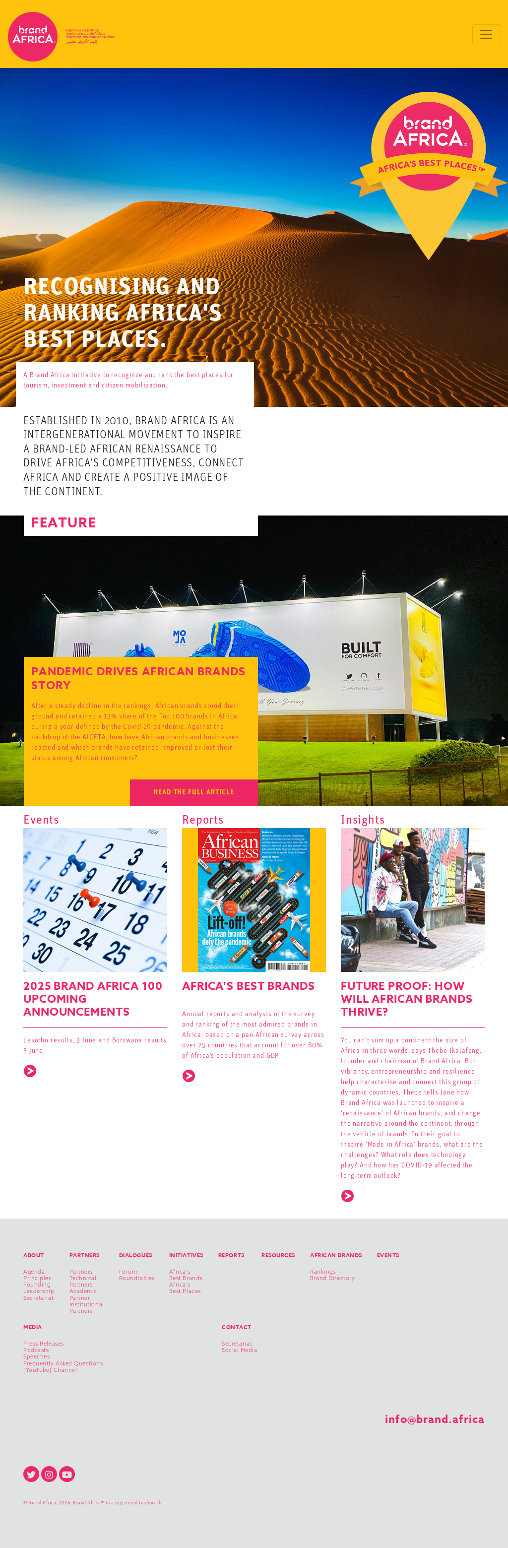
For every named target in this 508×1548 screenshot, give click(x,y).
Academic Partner (83, 1294)
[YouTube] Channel (50, 1370)
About (33, 1255)
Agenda (34, 1272)
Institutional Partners (86, 1307)
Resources (278, 1255)
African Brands (336, 1255)
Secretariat (38, 1298)
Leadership (39, 1291)
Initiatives (186, 1255)
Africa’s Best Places (185, 1288)
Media (32, 1327)
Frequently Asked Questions (63, 1363)
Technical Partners (83, 1281)
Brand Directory (332, 1278)
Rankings (322, 1272)
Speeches (36, 1357)
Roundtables (136, 1278)
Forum (128, 1272)
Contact (237, 1327)
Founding (36, 1285)
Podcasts (36, 1350)
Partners (84, 1255)
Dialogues (135, 1255)
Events (388, 1255)
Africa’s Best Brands (185, 1275)
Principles (37, 1278)
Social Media (239, 1350)
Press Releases (43, 1344)
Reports (231, 1255)
